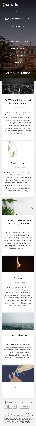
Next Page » (24, 407)
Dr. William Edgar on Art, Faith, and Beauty (18, 102)
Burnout (18, 278)
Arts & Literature (18, 108)
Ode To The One (18, 335)
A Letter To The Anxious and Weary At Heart (18, 222)
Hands (18, 387)
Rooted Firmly (18, 163)
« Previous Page (11, 402)
